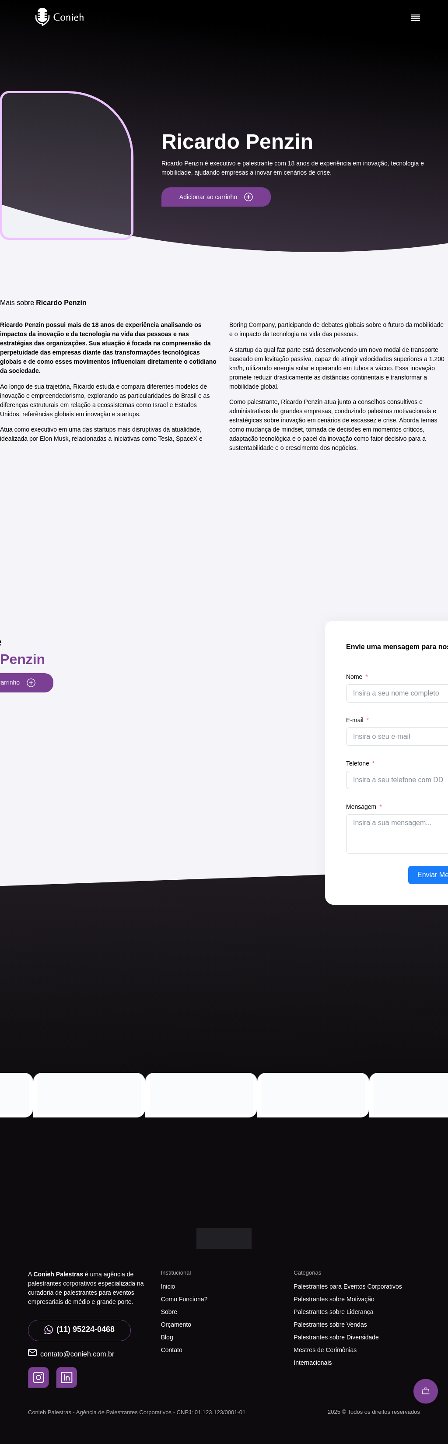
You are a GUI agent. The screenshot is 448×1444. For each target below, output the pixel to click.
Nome (354, 676)
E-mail (355, 720)
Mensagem (361, 806)
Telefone (357, 763)
